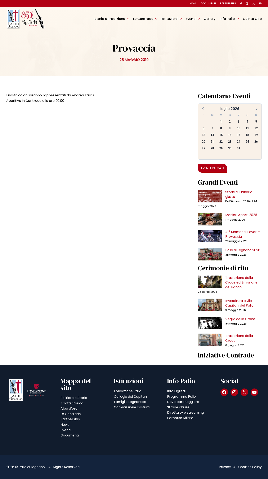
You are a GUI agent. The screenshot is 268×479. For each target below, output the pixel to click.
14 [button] (212, 135)
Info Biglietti (176, 391)
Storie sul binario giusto (238, 194)
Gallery (209, 19)
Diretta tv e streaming (185, 412)
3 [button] (238, 121)
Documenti (208, 3)
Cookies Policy (250, 467)
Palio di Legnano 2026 (242, 250)
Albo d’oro (69, 408)
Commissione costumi (132, 407)
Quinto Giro (252, 19)
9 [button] (230, 128)
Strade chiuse (178, 407)
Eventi (191, 19)
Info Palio (227, 19)
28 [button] (212, 148)
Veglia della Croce (240, 319)
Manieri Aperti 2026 (241, 214)
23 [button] (230, 141)
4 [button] (247, 121)
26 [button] (256, 141)
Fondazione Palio (127, 391)
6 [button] (203, 128)
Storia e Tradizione (109, 19)
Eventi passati (212, 168)
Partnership (228, 3)
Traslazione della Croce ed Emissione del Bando (241, 282)
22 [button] (221, 141)
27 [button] (203, 148)
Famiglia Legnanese (130, 401)
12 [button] (256, 128)
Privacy (225, 467)
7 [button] (212, 128)
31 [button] (238, 148)
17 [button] (238, 135)
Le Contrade (143, 19)
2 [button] (230, 121)
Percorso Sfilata (180, 418)
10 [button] (238, 128)
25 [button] (247, 141)
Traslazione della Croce (239, 338)
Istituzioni (169, 19)
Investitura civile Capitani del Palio (239, 303)
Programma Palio (181, 396)
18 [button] (247, 135)
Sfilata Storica (72, 403)
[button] (203, 108)
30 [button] (230, 148)
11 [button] (247, 128)
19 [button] (256, 135)
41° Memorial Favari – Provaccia (242, 234)
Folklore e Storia (74, 397)
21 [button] (212, 141)
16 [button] (230, 135)
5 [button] (256, 121)
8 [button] (221, 128)
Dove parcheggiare (183, 401)
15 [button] (221, 135)
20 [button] (203, 141)
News (193, 3)
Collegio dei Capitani (130, 396)
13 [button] (203, 135)
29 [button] (221, 148)
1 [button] (221, 121)
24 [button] (238, 141)
